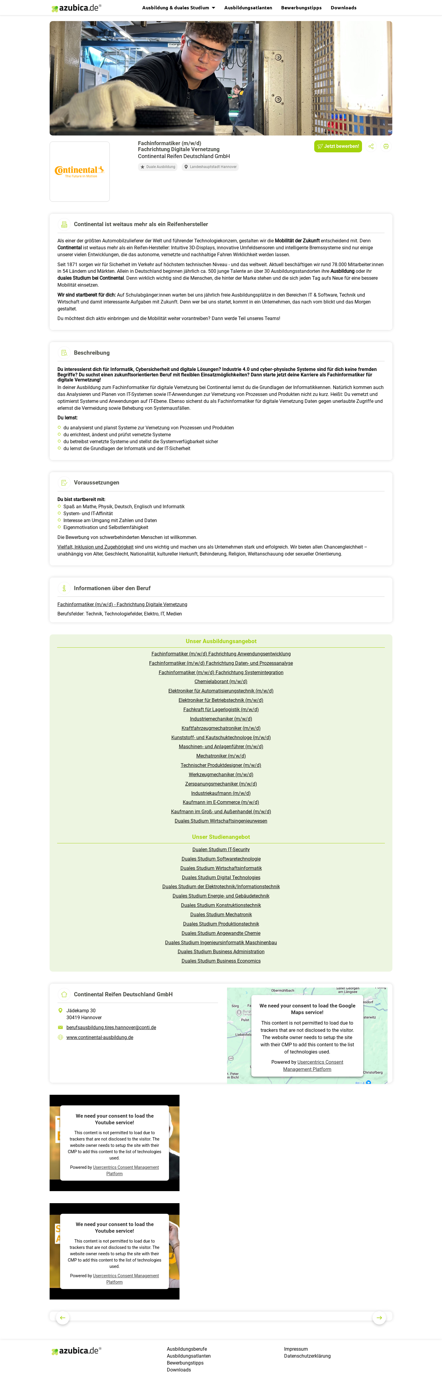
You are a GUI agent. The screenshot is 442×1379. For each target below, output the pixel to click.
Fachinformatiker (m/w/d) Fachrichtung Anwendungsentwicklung (221, 654)
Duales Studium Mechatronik (221, 914)
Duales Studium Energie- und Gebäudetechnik (221, 896)
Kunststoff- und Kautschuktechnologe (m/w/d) (221, 737)
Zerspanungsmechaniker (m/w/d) (221, 784)
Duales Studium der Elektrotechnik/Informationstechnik (221, 886)
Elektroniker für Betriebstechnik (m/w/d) (221, 700)
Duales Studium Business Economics (221, 961)
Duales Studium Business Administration (221, 951)
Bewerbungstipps (301, 7)
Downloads (344, 7)
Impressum (296, 1349)
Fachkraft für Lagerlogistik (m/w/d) (221, 709)
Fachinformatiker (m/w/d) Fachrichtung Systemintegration (221, 672)
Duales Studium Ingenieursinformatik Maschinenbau (221, 942)
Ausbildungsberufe (187, 1349)
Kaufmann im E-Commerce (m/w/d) (221, 802)
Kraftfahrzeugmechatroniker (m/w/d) (221, 728)
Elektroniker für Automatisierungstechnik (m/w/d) (221, 691)
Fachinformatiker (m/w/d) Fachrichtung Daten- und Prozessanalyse (221, 663)
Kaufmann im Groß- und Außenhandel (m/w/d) (221, 811)
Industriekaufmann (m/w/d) (221, 793)
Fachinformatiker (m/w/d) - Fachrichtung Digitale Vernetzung (122, 604)
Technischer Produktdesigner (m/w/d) (221, 765)
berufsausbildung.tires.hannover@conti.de (111, 1027)
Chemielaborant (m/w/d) (221, 681)
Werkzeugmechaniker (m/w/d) (221, 774)
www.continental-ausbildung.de (99, 1037)
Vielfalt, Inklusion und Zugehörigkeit (95, 547)
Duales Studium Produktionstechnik (221, 924)
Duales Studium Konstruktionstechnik (221, 905)
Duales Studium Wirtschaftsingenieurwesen (221, 821)
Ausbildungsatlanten (248, 7)
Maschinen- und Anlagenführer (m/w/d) (221, 746)
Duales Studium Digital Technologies (221, 877)
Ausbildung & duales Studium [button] (176, 7)
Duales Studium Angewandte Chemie (221, 933)
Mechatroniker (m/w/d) (221, 756)
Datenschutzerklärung (307, 1356)
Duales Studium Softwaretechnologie (221, 859)
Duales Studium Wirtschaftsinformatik (221, 868)
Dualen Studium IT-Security (221, 849)
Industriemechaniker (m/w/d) (221, 719)
